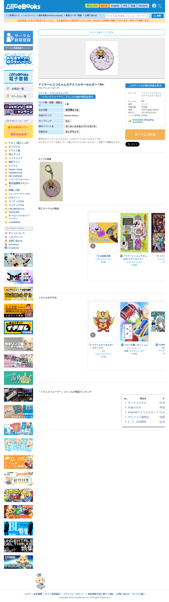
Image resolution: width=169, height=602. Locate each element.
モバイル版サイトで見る (102, 32)
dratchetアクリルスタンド (143, 412)
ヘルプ (27, 594)
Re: (143, 101)
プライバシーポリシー (74, 594)
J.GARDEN (14, 222)
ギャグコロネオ (137, 402)
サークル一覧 (16, 96)
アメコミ (13, 166)
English (115, 5)
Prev (93, 246)
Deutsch (143, 5)
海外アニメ (14, 162)
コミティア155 (16, 201)
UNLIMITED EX (16, 209)
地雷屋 (164, 416)
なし (68, 121)
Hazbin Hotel (15, 169)
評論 (11, 190)
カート (104, 5)
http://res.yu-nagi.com (49, 87)
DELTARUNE (15, 176)
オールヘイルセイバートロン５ (81, 126)
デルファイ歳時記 (138, 416)
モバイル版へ (139, 594)
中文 (125, 5)
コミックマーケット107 (19, 194)
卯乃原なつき (72, 110)
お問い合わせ (91, 15)
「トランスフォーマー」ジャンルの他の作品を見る (66, 96)
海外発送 (50, 15)
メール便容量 (134, 115)
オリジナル (14, 147)
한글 (133, 5)
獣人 (19, 143)
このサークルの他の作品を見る (145, 85)
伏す (103, 351)
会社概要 (38, 594)
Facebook (14, 248)
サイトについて (17, 233)
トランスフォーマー (19, 179)
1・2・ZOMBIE (137, 421)
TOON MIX (14, 212)
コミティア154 (16, 205)
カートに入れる (145, 134)
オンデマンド (72, 131)
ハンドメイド (15, 158)
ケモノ (12, 143)
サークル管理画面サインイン (18, 48)
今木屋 (164, 402)
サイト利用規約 (52, 594)
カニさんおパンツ (134, 348)
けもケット (14, 197)
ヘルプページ (29, 15)
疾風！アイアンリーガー (134, 351)
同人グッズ (14, 154)
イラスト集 (14, 150)
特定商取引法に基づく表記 (101, 594)
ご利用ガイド (14, 15)
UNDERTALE (15, 173)
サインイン (92, 5)
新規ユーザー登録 (74, 15)
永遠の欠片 (134, 407)
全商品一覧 (15, 88)
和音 (162, 407)
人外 (26, 143)
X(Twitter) (14, 244)
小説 (17, 190)
